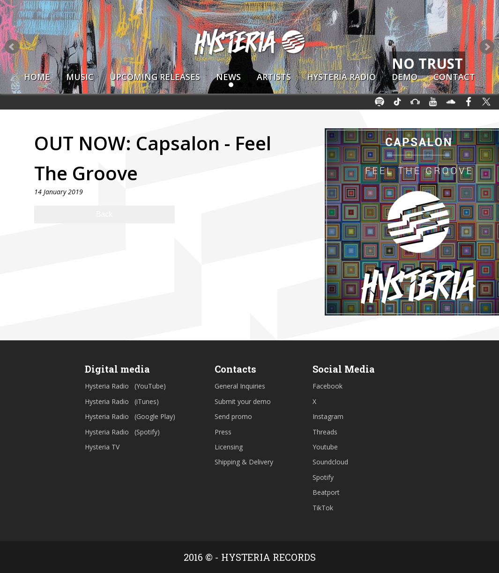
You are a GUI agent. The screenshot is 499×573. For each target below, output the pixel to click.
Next (486, 46)
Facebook (328, 386)
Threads (325, 431)
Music (80, 76)
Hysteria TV (102, 446)
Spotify (323, 477)
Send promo (233, 416)
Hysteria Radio (341, 76)
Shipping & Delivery (244, 461)
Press (223, 431)
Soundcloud (330, 461)
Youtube (325, 446)
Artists (274, 76)
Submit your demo (243, 401)
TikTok (323, 507)
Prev (12, 46)
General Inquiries (240, 386)
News (228, 76)
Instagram (328, 416)
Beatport (326, 492)
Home (37, 76)
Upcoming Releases (155, 76)
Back (104, 214)
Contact (454, 76)
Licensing (229, 446)
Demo (404, 76)
